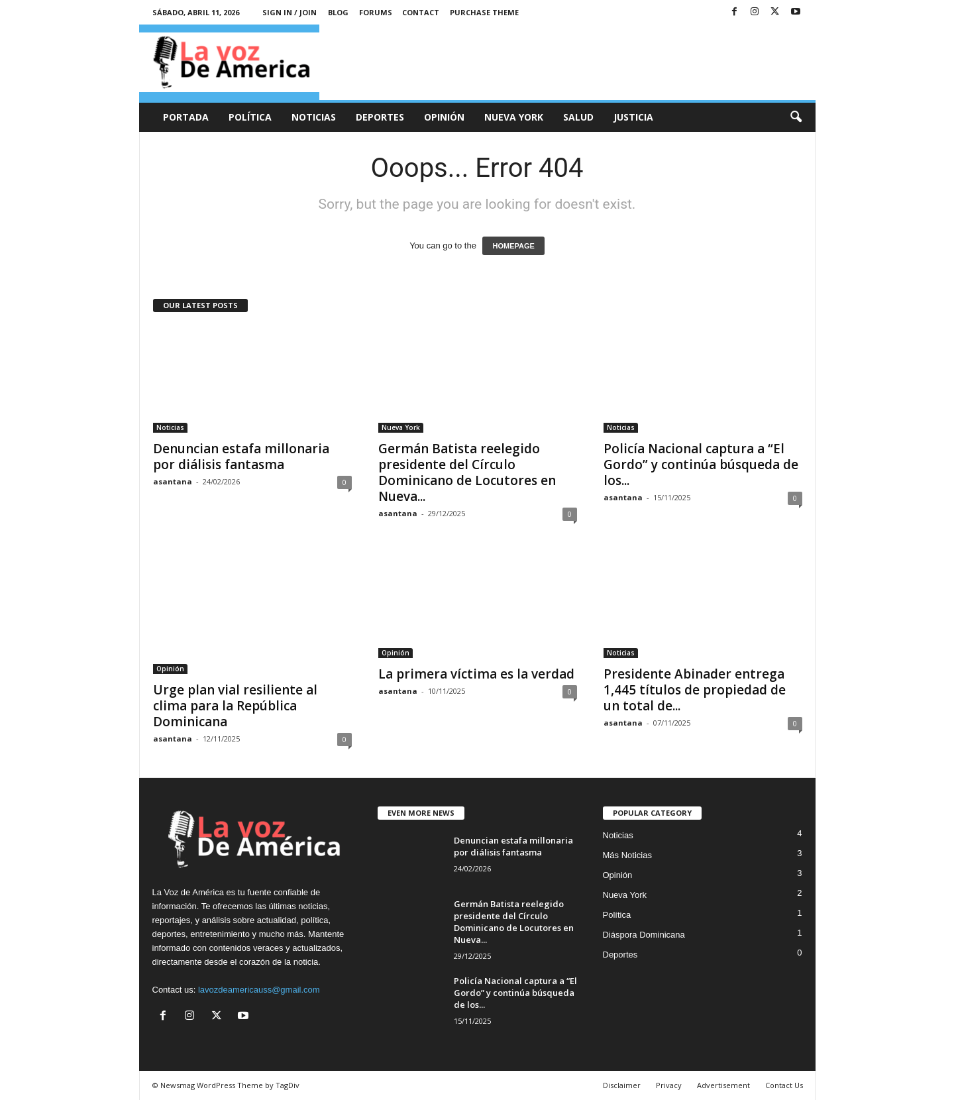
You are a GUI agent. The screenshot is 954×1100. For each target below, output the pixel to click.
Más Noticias (627, 855)
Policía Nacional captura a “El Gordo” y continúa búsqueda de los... (701, 464)
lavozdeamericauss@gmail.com (259, 990)
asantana (172, 481)
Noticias (314, 117)
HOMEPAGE (513, 246)
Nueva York (513, 117)
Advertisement (723, 1085)
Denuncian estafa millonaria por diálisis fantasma (241, 456)
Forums (375, 12)
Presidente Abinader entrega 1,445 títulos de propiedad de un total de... (695, 689)
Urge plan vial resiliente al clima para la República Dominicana (235, 705)
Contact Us (784, 1085)
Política (250, 117)
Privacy (669, 1085)
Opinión (444, 117)
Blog (338, 12)
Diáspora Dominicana (644, 935)
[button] (795, 117)
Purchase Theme (484, 12)
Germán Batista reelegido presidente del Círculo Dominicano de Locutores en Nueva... (467, 472)
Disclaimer (622, 1085)
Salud (578, 117)
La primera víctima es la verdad (476, 674)
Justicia (633, 117)
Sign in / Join (289, 12)
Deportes (380, 117)
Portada (186, 117)
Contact (420, 12)
